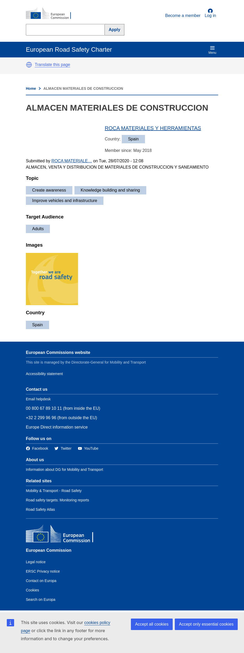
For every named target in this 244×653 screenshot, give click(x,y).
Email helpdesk (38, 399)
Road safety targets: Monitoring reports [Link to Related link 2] (57, 500)
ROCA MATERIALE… (71, 161)
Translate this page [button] (52, 64)
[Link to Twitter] (62, 448)
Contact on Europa (41, 581)
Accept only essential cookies (206, 624)
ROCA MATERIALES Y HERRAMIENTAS (153, 128)
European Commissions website (58, 352)
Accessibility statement (44, 374)
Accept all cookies (152, 624)
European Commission (48, 550)
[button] (29, 65)
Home (31, 88)
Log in (210, 13)
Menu (212, 50)
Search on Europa (40, 599)
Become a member (182, 15)
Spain (37, 325)
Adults (38, 229)
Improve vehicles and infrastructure (64, 200)
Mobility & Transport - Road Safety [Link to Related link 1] (54, 491)
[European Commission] (51, 13)
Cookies (32, 590)
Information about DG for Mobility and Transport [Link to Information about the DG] (64, 469)
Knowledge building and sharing (110, 190)
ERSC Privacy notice (43, 571)
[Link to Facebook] (37, 448)
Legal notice (36, 562)
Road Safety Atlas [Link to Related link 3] (40, 509)
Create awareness (49, 190)
